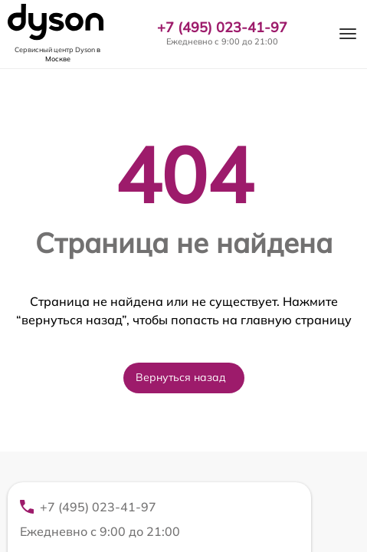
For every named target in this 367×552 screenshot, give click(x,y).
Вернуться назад (181, 377)
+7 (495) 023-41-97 (222, 27)
